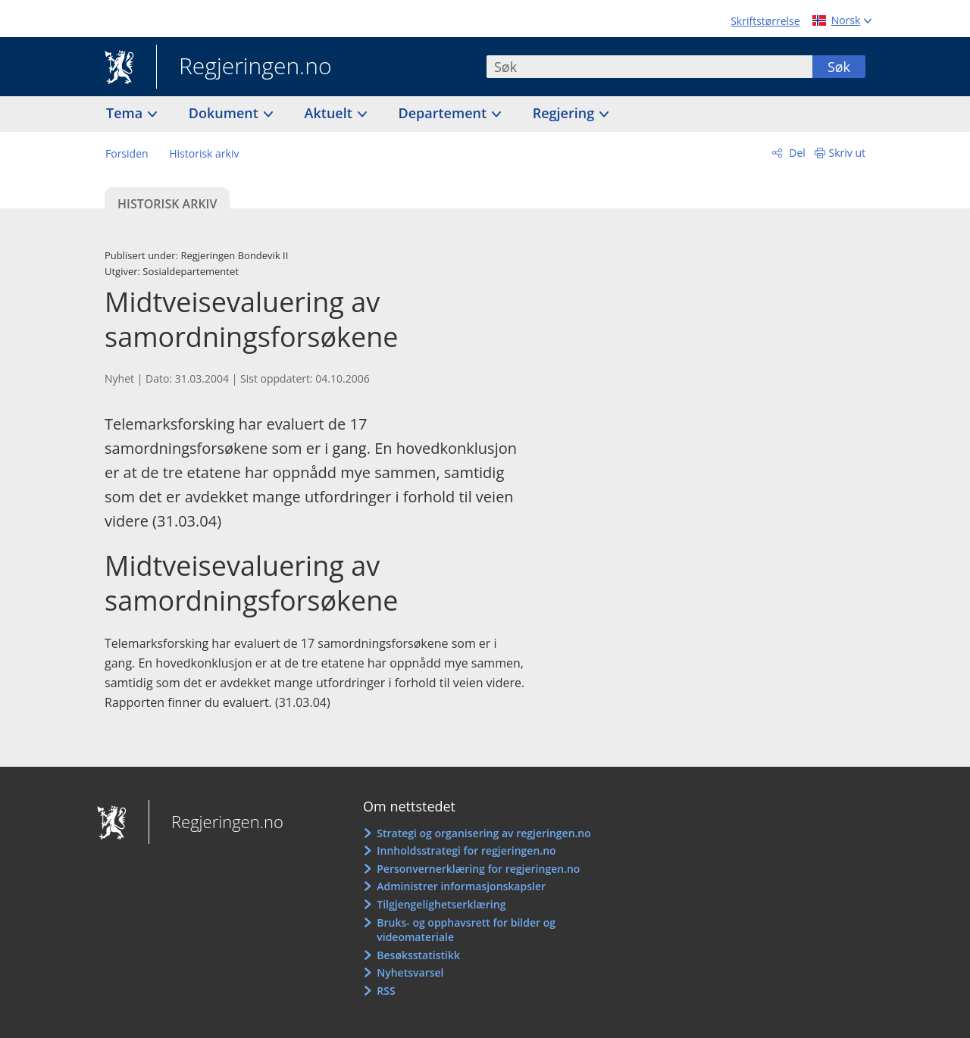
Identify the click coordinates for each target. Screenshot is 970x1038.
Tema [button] (126, 113)
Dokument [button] (225, 113)
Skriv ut (847, 152)
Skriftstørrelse (765, 21)
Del (796, 152)
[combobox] (649, 66)
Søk (839, 67)
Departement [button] (444, 113)
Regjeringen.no (244, 67)
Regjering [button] (565, 113)
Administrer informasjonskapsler (461, 886)
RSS (386, 990)
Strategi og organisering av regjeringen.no (484, 833)
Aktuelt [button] (330, 113)
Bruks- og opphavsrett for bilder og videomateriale (466, 930)
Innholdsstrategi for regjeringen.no (466, 850)
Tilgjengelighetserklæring (441, 904)
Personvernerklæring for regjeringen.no (478, 868)
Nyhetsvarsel (410, 972)
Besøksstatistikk (418, 955)
